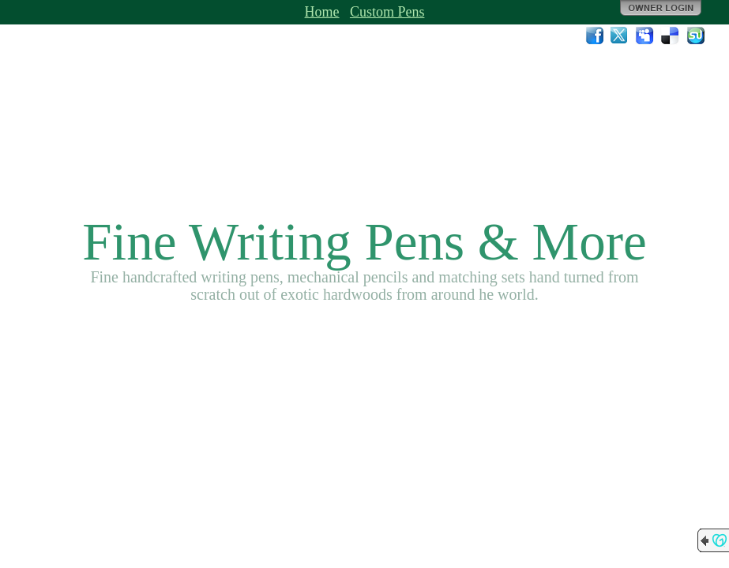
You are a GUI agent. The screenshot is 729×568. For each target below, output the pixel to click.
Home (322, 12)
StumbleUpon (696, 35)
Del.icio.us (670, 35)
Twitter (620, 35)
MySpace (645, 35)
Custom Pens (387, 12)
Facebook (595, 35)
